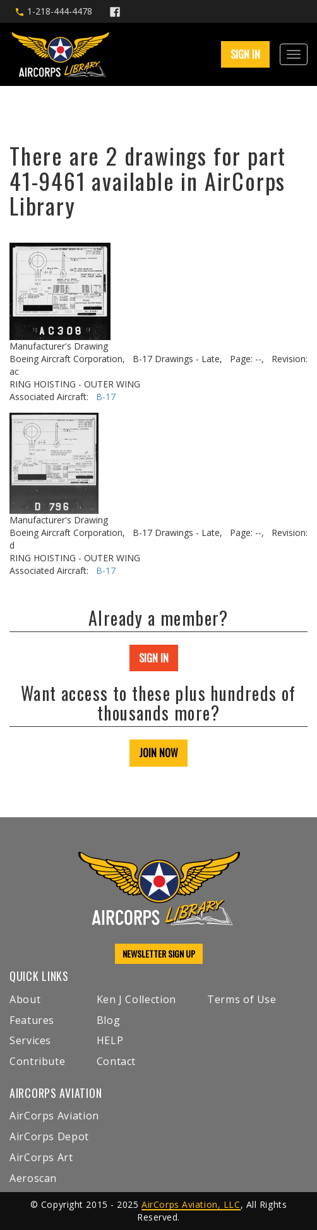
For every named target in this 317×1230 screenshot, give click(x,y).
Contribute (37, 1061)
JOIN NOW (158, 752)
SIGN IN (245, 54)
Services (30, 1040)
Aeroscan (33, 1178)
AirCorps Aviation (54, 1116)
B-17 (106, 397)
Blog (109, 1020)
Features (31, 1020)
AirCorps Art (41, 1157)
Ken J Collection (136, 999)
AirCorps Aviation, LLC (190, 1204)
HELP (110, 1040)
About (24, 999)
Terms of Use (242, 999)
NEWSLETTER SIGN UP (159, 953)
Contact (116, 1061)
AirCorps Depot (49, 1136)
